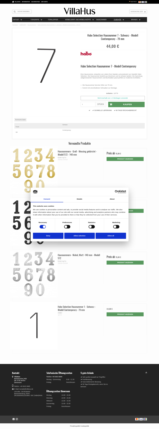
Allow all (111, 236)
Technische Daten (20, 119)
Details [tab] (79, 199)
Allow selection (79, 236)
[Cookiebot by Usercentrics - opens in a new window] (116, 191)
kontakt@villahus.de (26, 389)
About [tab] (112, 199)
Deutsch (133, 1)
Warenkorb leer (139, 11)
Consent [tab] (47, 199)
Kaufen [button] (120, 104)
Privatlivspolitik (75, 426)
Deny (48, 236)
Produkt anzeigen (125, 159)
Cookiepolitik (84, 426)
